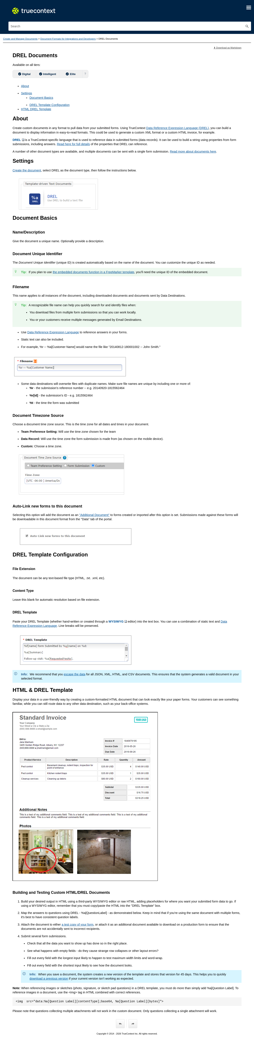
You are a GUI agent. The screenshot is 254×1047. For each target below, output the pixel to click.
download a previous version (48, 978)
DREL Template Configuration (49, 105)
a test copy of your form (77, 924)
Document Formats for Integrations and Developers (68, 39)
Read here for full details (73, 144)
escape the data (74, 674)
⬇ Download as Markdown (228, 47)
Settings (26, 93)
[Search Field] (129, 26)
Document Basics (41, 97)
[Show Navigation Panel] (249, 7)
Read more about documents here (193, 151)
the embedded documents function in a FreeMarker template (93, 272)
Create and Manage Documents (20, 39)
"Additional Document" (94, 515)
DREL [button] (18, 140)
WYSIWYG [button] (117, 621)
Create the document (26, 170)
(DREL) (177, 128)
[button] (247, 26)
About (25, 86)
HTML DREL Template (36, 109)
